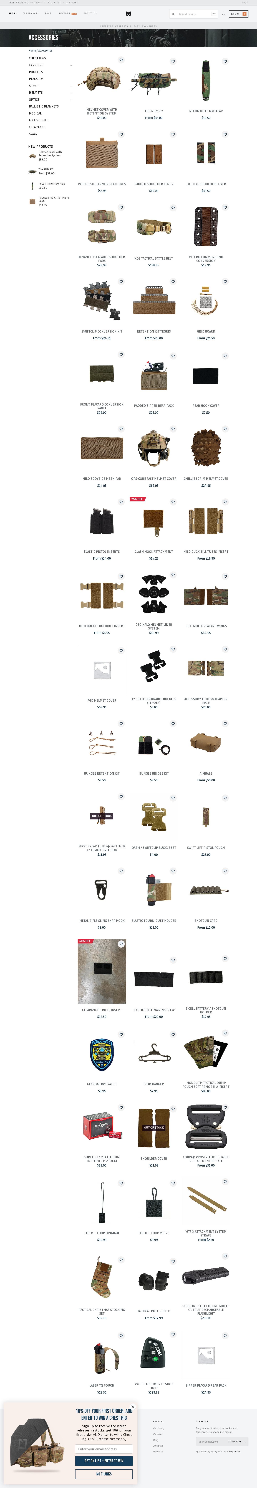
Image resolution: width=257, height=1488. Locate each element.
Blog (155, 1440)
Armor (34, 86)
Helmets (36, 93)
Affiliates (158, 1445)
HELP (245, 2)
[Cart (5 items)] (238, 14)
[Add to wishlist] (121, 60)
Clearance (37, 127)
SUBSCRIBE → (236, 1441)
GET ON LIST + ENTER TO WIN (104, 1460)
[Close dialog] (133, 1407)
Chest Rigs (37, 58)
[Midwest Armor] (128, 14)
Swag (33, 134)
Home (32, 50)
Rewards (158, 1451)
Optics (34, 100)
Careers (157, 1434)
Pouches (36, 72)
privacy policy (233, 1451)
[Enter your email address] (104, 1449)
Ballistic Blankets (44, 106)
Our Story (158, 1428)
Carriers (36, 65)
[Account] (223, 14)
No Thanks (104, 1474)
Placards (36, 79)
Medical (35, 113)
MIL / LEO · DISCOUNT (63, 2)
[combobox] (193, 14)
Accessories (38, 120)
